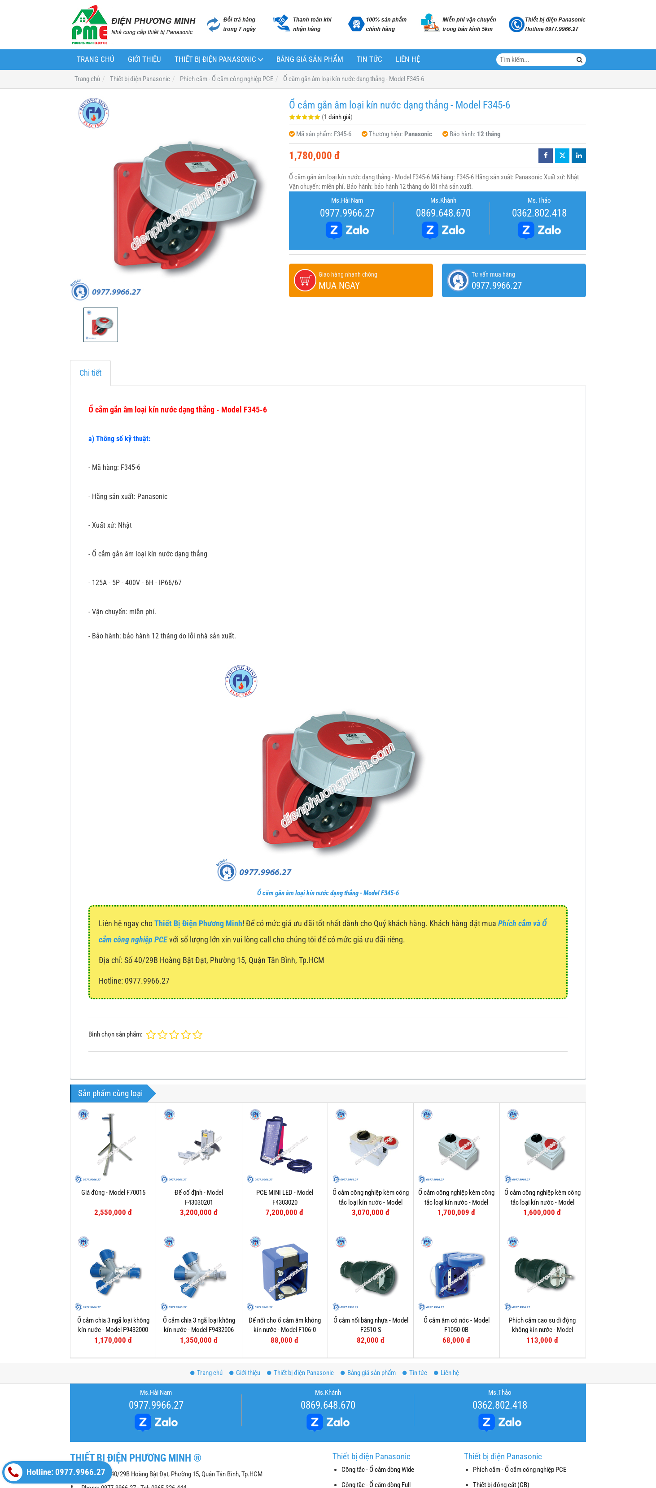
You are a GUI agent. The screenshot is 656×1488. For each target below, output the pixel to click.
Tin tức (369, 59)
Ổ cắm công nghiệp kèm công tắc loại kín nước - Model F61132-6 (542, 1202)
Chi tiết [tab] (90, 372)
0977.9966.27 (347, 213)
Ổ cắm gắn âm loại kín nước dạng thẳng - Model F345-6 (328, 893)
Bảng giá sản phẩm (309, 59)
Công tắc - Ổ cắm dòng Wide (377, 1470)
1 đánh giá (337, 117)
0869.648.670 (443, 213)
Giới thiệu (144, 59)
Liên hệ (408, 59)
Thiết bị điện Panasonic (215, 59)
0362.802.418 (539, 213)
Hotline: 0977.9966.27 (54, 1472)
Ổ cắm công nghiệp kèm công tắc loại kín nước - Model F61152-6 (456, 1202)
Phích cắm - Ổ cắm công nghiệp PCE (519, 1470)
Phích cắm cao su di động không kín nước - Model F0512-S (542, 1253)
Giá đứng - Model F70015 (113, 1193)
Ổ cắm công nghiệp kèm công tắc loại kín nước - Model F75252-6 (370, 1202)
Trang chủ (95, 59)
